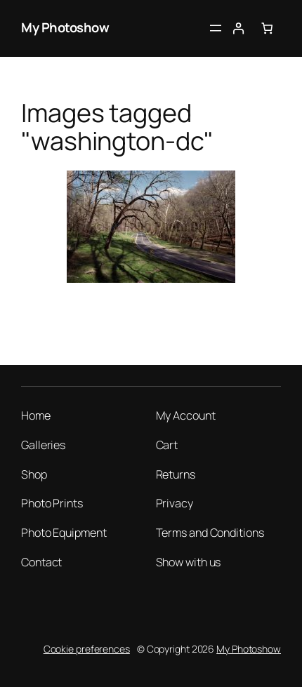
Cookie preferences (87, 648)
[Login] (238, 28)
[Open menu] (215, 28)
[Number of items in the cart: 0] (267, 28)
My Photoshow (65, 27)
